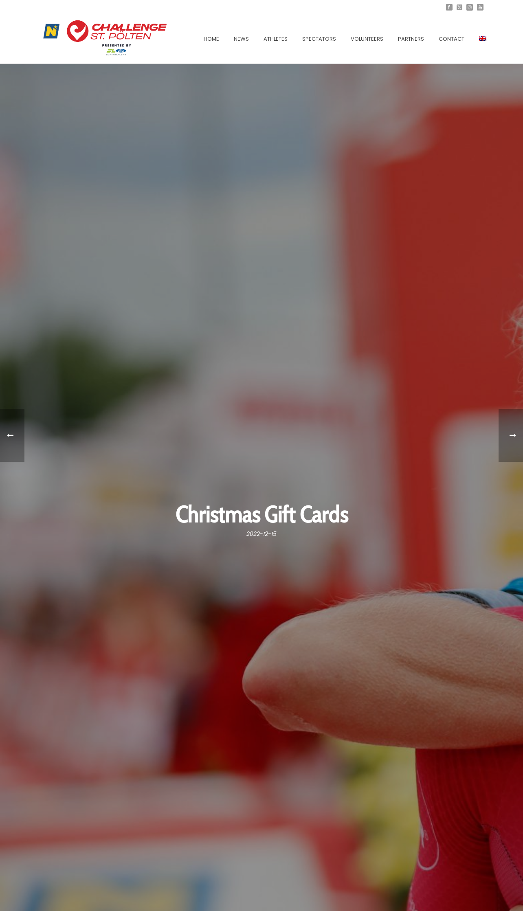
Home (211, 39)
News (241, 39)
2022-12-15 (261, 534)
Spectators (319, 39)
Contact (451, 39)
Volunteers (367, 39)
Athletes (276, 39)
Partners (411, 39)
